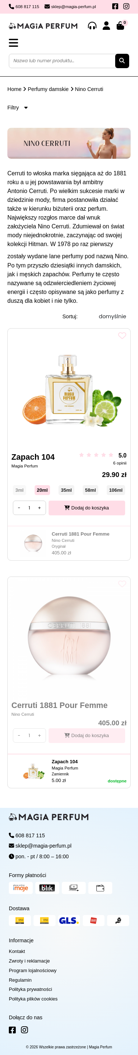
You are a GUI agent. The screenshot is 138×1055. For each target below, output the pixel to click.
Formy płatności (27, 875)
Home (14, 89)
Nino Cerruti (89, 89)
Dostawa (19, 908)
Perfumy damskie (48, 89)
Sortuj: (70, 316)
